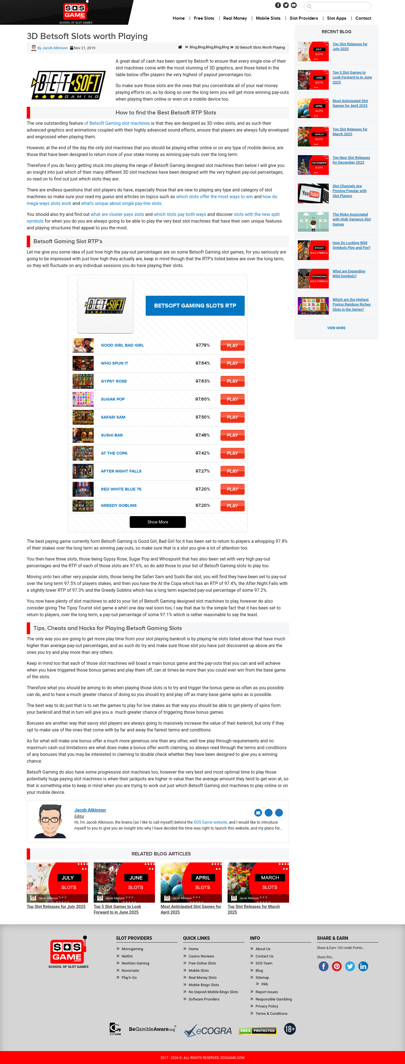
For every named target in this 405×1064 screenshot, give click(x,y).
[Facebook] (278, 5)
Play (232, 345)
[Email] (258, 813)
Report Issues (267, 991)
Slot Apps (336, 18)
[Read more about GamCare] (115, 1028)
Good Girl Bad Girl (122, 345)
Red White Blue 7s (121, 489)
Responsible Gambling (274, 999)
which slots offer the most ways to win (214, 196)
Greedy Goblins (119, 505)
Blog (193, 47)
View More (336, 328)
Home (179, 18)
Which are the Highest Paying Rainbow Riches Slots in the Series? (352, 304)
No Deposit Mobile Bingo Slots (213, 991)
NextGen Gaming (135, 963)
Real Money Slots (203, 977)
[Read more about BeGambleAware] (153, 1028)
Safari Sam (113, 417)
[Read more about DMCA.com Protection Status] (258, 1030)
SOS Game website (210, 822)
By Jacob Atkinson (49, 48)
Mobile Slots (268, 18)
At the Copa (114, 453)
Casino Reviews (201, 956)
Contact (363, 18)
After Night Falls (121, 471)
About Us (263, 948)
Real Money (235, 18)
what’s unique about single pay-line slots (121, 203)
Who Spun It (114, 363)
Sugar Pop (113, 399)
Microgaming (132, 948)
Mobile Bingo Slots (204, 984)
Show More (157, 522)
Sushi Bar (112, 435)
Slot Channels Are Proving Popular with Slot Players (350, 191)
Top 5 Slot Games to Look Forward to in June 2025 (117, 909)
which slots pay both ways (180, 214)
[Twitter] (286, 5)
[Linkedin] (279, 813)
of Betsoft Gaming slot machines (117, 123)
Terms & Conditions (271, 1013)
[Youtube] (294, 5)
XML (265, 983)
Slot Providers (304, 18)
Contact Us (265, 956)
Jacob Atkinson (48, 898)
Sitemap (262, 977)
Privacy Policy (267, 1006)
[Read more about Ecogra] (208, 1029)
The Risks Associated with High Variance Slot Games (352, 219)
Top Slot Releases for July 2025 (56, 906)
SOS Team (264, 963)
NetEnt (127, 956)
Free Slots (204, 18)
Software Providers (204, 999)
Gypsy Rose (114, 381)
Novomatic (131, 970)
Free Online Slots (202, 963)
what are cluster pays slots (117, 214)
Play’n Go (129, 977)
